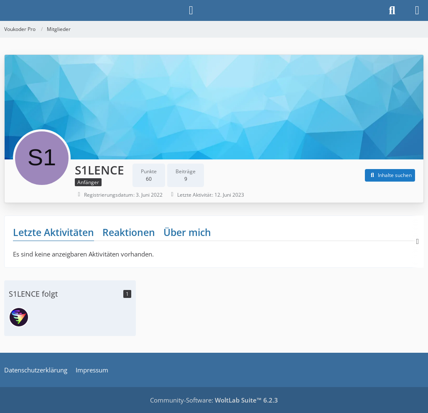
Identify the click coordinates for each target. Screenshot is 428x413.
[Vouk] (19, 317)
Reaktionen (128, 232)
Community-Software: (214, 400)
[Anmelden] (191, 10)
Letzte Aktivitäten (53, 232)
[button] (390, 175)
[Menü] (417, 10)
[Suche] (392, 10)
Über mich (187, 232)
